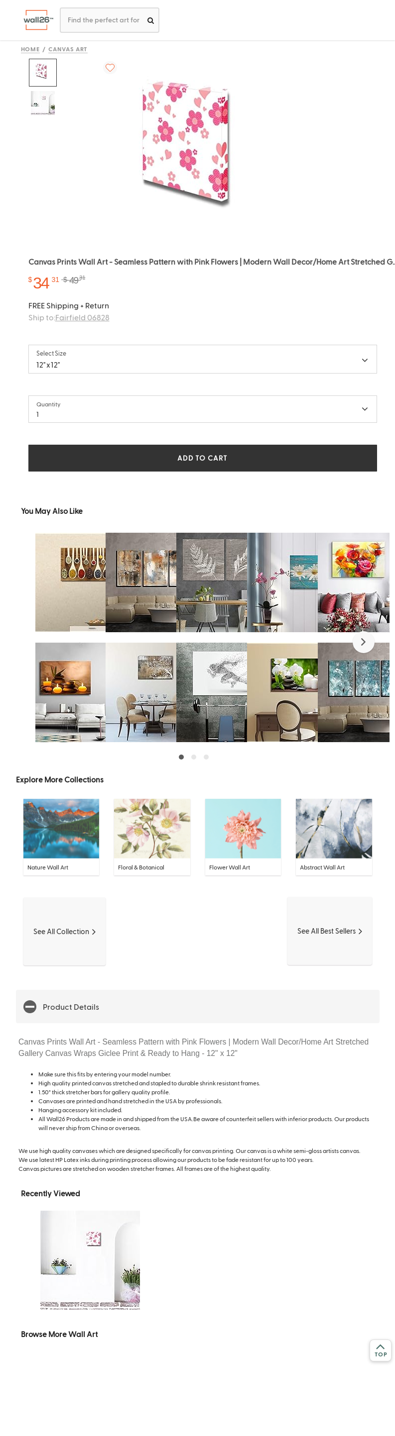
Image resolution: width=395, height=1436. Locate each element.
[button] (364, 642)
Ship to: (69, 317)
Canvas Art (68, 48)
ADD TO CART (202, 458)
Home (30, 48)
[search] (150, 20)
